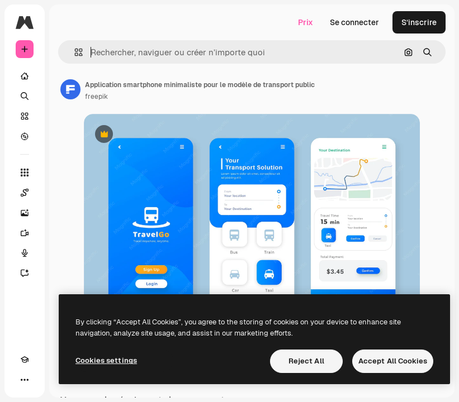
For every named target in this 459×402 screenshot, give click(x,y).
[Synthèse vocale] (25, 253)
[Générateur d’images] (25, 213)
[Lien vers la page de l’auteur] (70, 89)
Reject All (306, 361)
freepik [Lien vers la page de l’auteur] (96, 96)
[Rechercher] (25, 96)
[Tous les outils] (25, 172)
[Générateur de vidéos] (25, 233)
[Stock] (25, 116)
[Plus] (25, 380)
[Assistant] (25, 273)
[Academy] (25, 359)
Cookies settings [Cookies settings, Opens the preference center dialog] (106, 360)
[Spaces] (25, 193)
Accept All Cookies (392, 361)
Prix (305, 22)
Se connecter (354, 22)
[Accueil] (25, 76)
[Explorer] (25, 136)
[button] (74, 52)
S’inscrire (419, 22)
